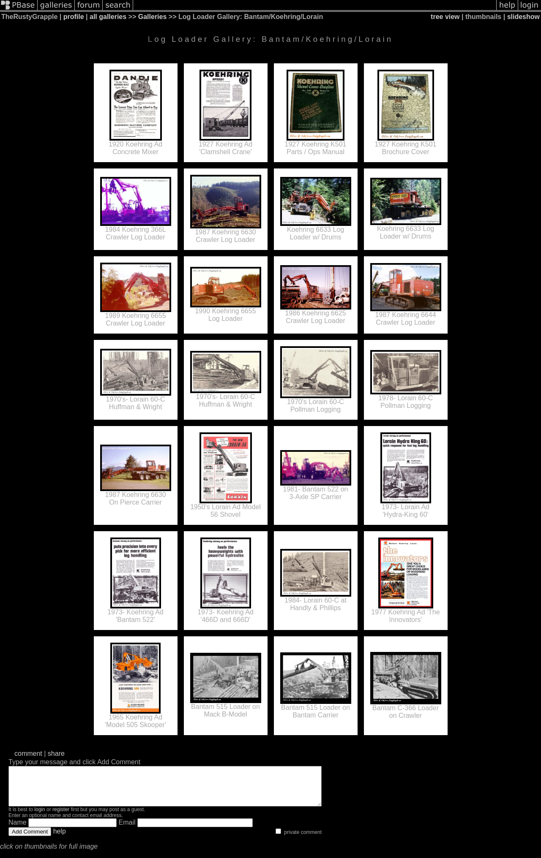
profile (73, 16)
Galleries (152, 16)
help (59, 838)
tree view (445, 16)
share (56, 753)
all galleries (108, 16)
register (60, 817)
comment (28, 753)
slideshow (523, 16)
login (39, 817)
